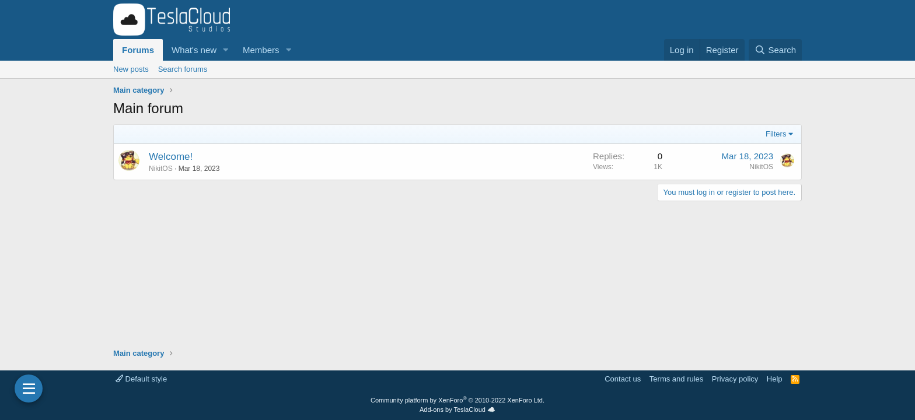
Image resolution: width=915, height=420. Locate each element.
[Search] (775, 50)
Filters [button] (776, 134)
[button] (226, 50)
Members (261, 50)
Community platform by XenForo (457, 400)
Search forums (183, 69)
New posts (131, 69)
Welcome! (171, 156)
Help (775, 378)
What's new (194, 50)
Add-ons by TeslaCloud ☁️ (457, 409)
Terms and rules (676, 378)
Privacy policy (735, 378)
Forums (138, 50)
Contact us (623, 378)
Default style (141, 378)
